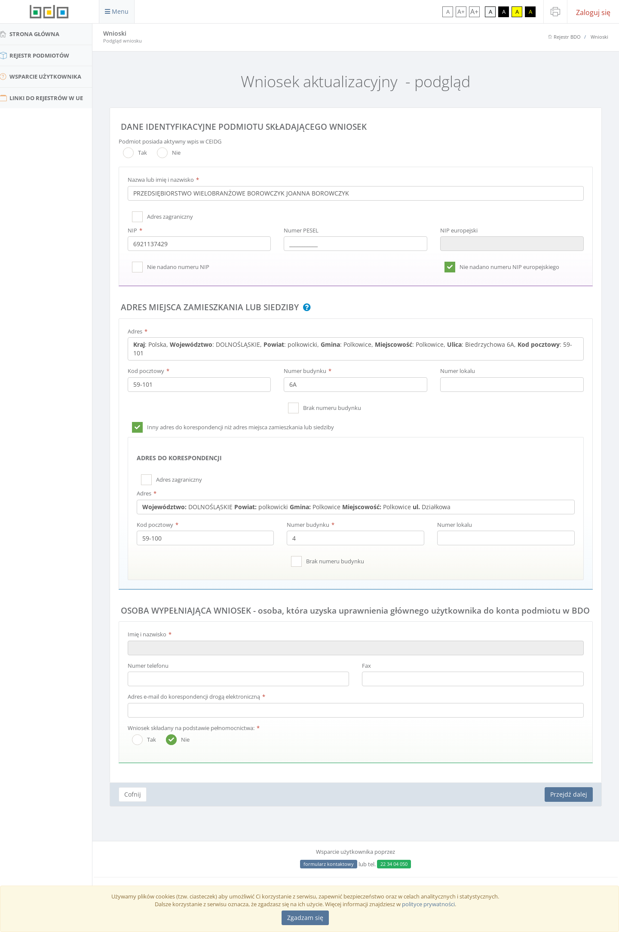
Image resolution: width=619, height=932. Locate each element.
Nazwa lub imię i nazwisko (168, 179)
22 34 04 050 (397, 864)
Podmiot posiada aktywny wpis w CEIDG (177, 141)
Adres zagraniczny (177, 216)
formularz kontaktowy (332, 864)
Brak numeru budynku (337, 408)
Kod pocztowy (153, 371)
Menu (117, 11)
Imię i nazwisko (154, 646)
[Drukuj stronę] (555, 11)
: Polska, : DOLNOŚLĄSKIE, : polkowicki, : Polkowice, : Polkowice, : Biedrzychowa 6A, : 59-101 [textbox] (354, 348)
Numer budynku (309, 371)
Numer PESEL (305, 230)
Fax (370, 677)
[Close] (305, 918)
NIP (139, 230)
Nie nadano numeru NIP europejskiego (512, 267)
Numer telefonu (155, 677)
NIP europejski (461, 230)
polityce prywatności (428, 904)
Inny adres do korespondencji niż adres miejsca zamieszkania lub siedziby (247, 427)
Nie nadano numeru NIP (185, 267)
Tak (142, 152)
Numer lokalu (460, 371)
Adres (142, 331)
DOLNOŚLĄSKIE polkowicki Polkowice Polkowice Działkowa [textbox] (303, 507)
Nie (175, 152)
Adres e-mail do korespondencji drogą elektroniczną (201, 708)
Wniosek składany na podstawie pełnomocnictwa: (198, 739)
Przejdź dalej (568, 806)
